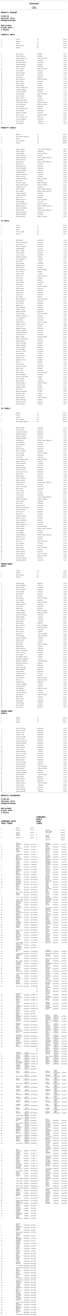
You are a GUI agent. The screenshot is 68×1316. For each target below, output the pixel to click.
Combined (34, 8)
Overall (34, 6)
